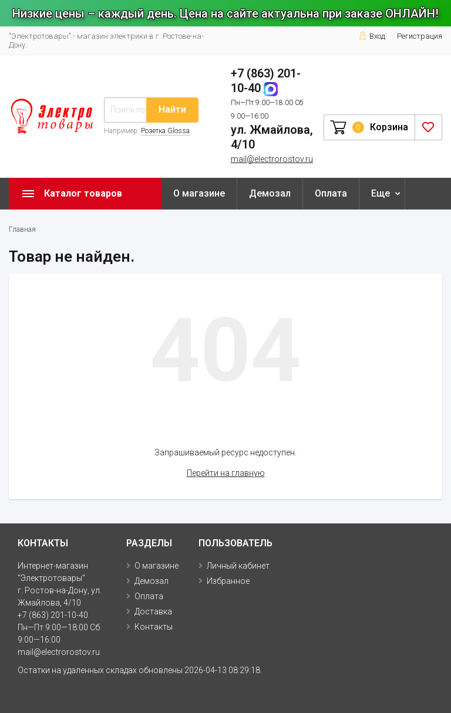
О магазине (199, 193)
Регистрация (419, 36)
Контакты (153, 626)
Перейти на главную (226, 473)
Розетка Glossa (165, 131)
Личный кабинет (238, 565)
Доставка (153, 611)
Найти (172, 109)
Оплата (331, 193)
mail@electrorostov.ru (272, 159)
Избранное (228, 581)
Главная (22, 229)
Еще (380, 193)
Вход (372, 36)
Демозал (270, 193)
